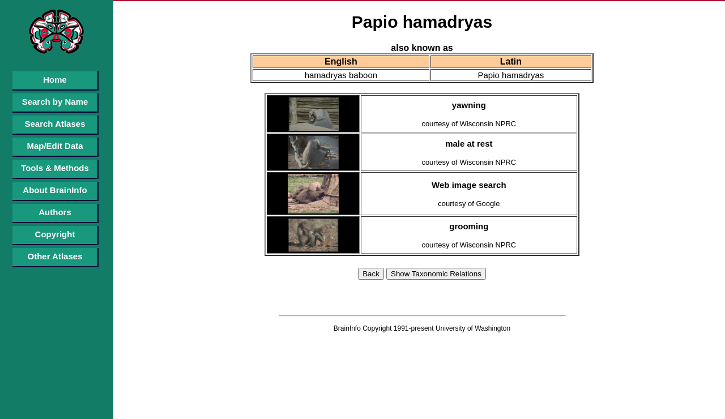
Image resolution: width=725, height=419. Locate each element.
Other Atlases (55, 256)
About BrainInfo (55, 190)
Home (55, 79)
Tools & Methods (55, 168)
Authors (55, 212)
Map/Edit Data (55, 146)
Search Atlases (54, 124)
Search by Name (55, 101)
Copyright (55, 234)
